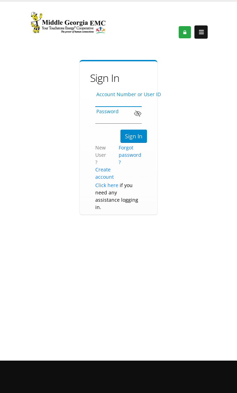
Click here (106, 185)
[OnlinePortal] (68, 22)
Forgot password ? (130, 154)
